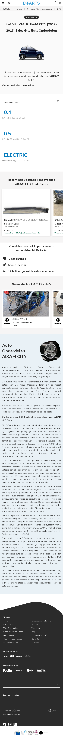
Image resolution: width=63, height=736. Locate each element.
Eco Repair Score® (39, 635)
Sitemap (7, 617)
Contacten (36, 639)
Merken (19, 9)
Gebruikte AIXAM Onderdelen (39, 9)
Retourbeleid (8, 635)
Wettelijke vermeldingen (13, 632)
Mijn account (8, 624)
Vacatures (36, 628)
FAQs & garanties (10, 628)
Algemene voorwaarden (13, 639)
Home (5, 621)
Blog (33, 632)
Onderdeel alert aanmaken (18, 85)
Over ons (35, 642)
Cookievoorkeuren (10, 642)
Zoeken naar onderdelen (42, 621)
